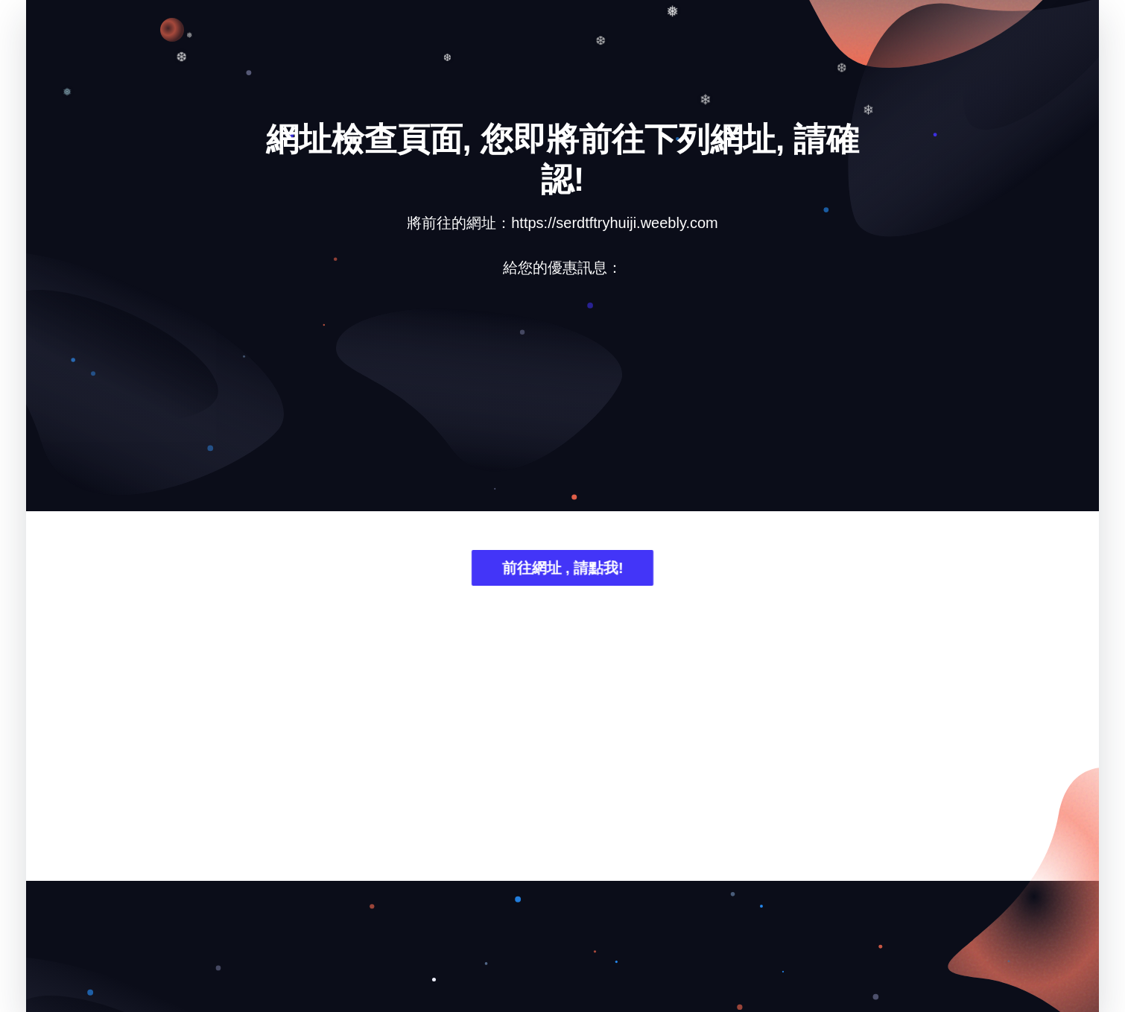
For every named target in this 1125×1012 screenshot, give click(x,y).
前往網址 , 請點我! (562, 569)
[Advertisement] (562, 405)
